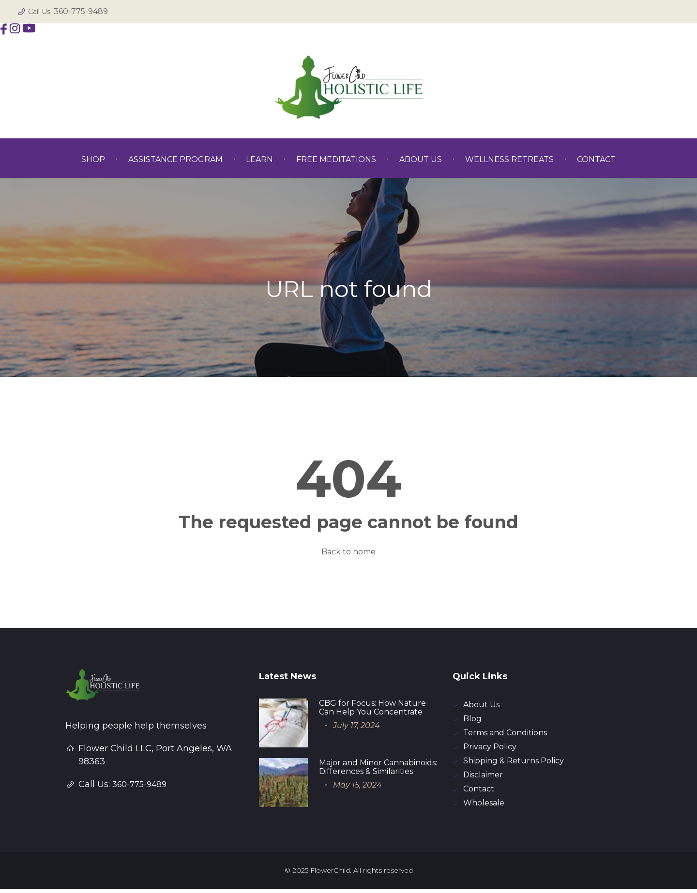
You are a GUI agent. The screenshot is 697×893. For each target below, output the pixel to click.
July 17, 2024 (356, 725)
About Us (481, 705)
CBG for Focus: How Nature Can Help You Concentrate (372, 707)
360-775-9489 (81, 11)
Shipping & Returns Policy (513, 763)
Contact (478, 792)
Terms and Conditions (505, 734)
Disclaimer (483, 777)
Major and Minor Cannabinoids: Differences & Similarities (378, 767)
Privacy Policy (489, 748)
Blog (472, 719)
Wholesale (483, 806)
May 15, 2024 (357, 784)
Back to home (348, 551)
